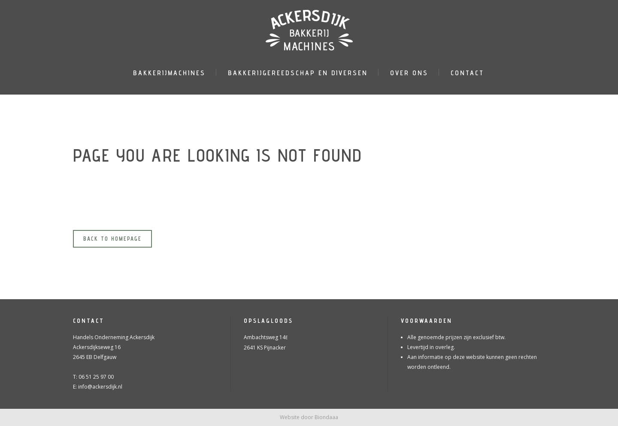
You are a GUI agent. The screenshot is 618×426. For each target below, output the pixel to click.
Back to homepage (112, 238)
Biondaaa (326, 417)
